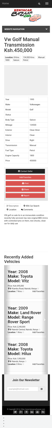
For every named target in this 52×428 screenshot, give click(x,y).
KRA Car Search (31, 206)
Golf (31, 110)
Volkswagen (35, 104)
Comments (27, 209)
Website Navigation (26, 29)
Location (11, 209)
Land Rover (30, 312)
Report (25, 195)
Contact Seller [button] (25, 171)
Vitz (25, 280)
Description (12, 206)
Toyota (26, 276)
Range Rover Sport (20, 319)
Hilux (26, 353)
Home (5, 3)
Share (25, 189)
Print (25, 183)
